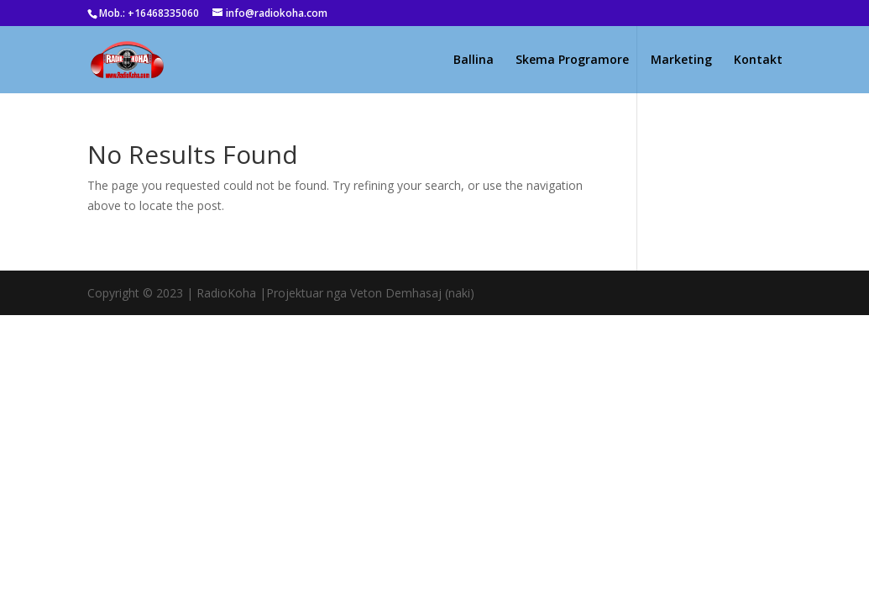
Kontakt (758, 60)
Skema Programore (572, 60)
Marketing (681, 60)
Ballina (473, 60)
